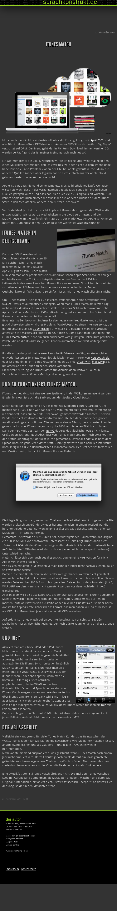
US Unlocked (41, 329)
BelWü (50, 430)
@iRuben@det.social (25, 835)
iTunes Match (58, 44)
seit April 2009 (94, 140)
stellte (107, 410)
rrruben (19, 838)
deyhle (16, 844)
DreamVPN (83, 361)
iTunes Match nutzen (16, 337)
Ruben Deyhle (12, 823)
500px (15, 841)
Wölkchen (80, 393)
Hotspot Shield (100, 357)
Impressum (12, 869)
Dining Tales (22, 850)
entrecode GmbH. (25, 826)
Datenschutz (28, 869)
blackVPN (98, 361)
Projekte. (19, 829)
